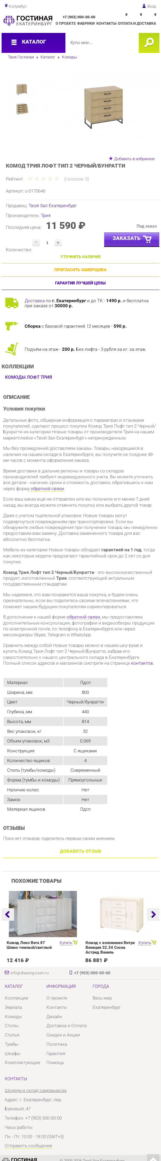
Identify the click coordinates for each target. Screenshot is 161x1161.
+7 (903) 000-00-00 (79, 17)
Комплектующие (22, 1062)
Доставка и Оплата (66, 1025)
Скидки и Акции (63, 1035)
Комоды (69, 57)
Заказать (133, 239)
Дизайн (54, 1016)
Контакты (106, 23)
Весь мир (102, 998)
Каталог (48, 57)
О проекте (66, 23)
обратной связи (47, 488)
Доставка (35, 300)
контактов (142, 663)
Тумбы (11, 1044)
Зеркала (13, 1007)
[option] (100, 107)
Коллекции (16, 998)
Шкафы (12, 1053)
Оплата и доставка (137, 23)
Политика (56, 1044)
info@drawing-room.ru (30, 973)
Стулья (12, 1035)
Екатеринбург (107, 1007)
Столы (12, 1025)
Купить (66, 942)
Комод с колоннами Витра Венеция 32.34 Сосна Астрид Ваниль (110, 947)
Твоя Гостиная (21, 57)
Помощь (55, 1062)
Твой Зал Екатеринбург (53, 205)
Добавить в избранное (134, 158)
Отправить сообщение (28, 1145)
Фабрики (86, 23)
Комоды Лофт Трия (28, 377)
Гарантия (55, 1053)
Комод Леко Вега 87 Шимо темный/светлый (29, 945)
